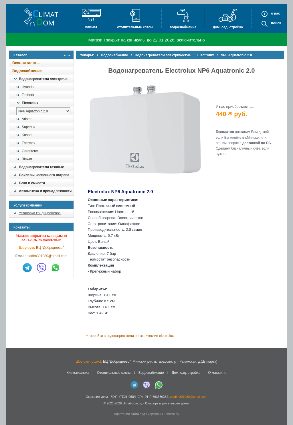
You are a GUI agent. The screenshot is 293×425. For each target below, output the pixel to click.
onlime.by (172, 413)
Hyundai (28, 87)
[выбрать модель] (43, 111)
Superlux (28, 127)
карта (211, 361)
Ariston (27, 119)
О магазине (217, 372)
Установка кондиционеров (40, 213)
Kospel (27, 135)
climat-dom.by (132, 403)
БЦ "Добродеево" (50, 248)
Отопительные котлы (135, 27)
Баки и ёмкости (32, 183)
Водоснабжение (183, 27)
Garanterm (30, 151)
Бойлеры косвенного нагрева (44, 175)
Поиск (276, 23)
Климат (91, 27)
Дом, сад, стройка (228, 27)
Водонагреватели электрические (46, 79)
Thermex (28, 143)
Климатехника (78, 372)
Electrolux (30, 103)
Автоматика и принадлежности (45, 191)
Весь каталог (24, 63)
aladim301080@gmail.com (47, 256)
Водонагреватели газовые (41, 167)
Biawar (27, 159)
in (14, 407)
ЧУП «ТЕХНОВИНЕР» (127, 396)
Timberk (28, 95)
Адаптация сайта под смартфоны (138, 413)
